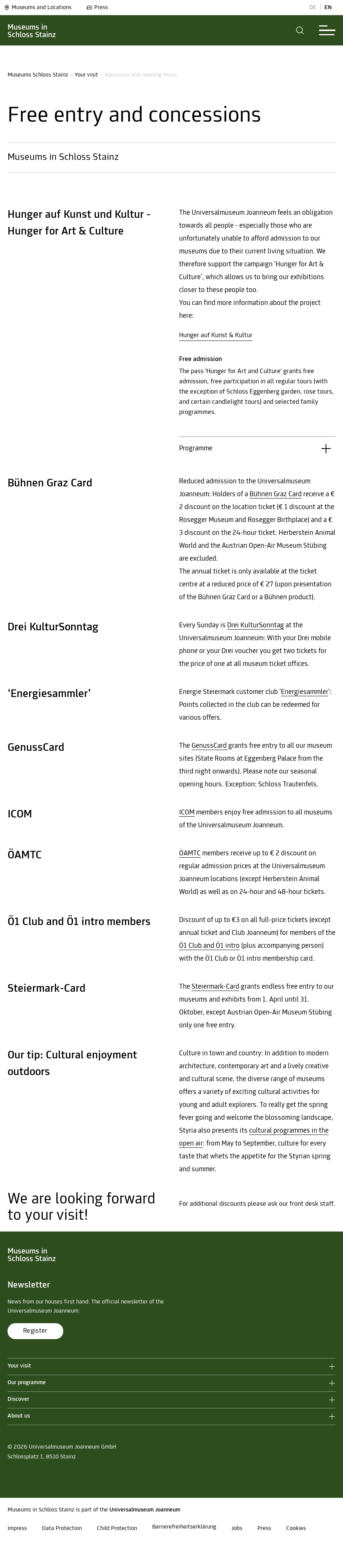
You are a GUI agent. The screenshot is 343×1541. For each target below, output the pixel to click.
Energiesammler (304, 692)
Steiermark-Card (215, 987)
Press (97, 8)
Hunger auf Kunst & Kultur (216, 335)
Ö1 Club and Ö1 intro (209, 946)
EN (328, 8)
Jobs (236, 1528)
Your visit (86, 75)
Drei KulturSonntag (255, 625)
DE (312, 8)
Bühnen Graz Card (275, 494)
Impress (17, 1528)
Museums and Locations (38, 8)
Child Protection (117, 1528)
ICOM (187, 812)
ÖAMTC (190, 853)
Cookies (296, 1528)
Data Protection (62, 1528)
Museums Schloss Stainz (38, 75)
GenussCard (210, 746)
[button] (300, 30)
